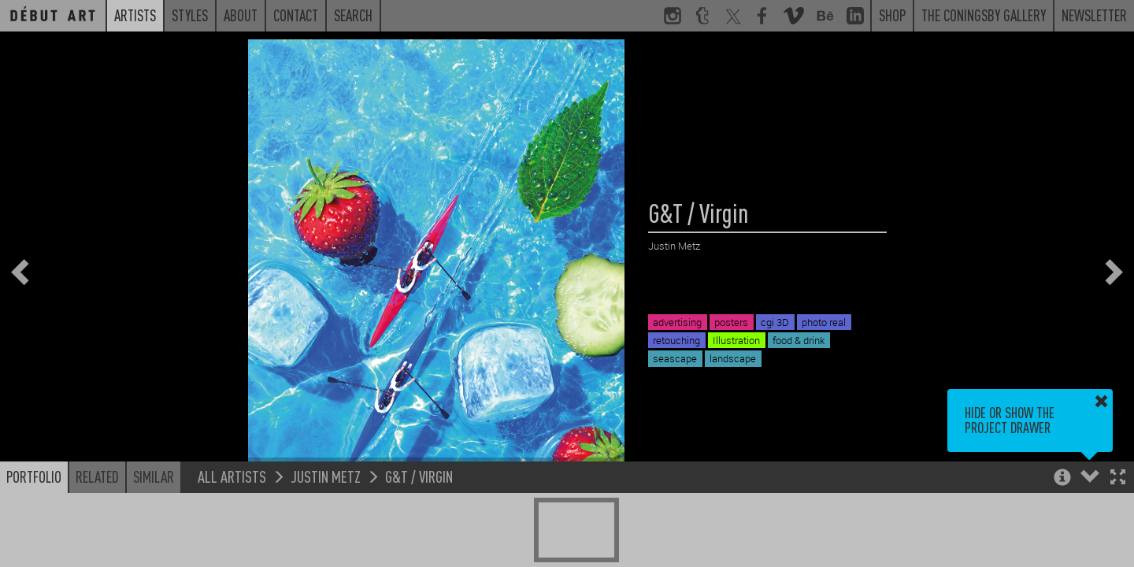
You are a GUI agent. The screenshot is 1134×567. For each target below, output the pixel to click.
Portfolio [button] (33, 476)
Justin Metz (326, 476)
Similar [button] (153, 476)
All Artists (232, 476)
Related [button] (97, 476)
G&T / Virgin (419, 476)
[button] (1117, 478)
